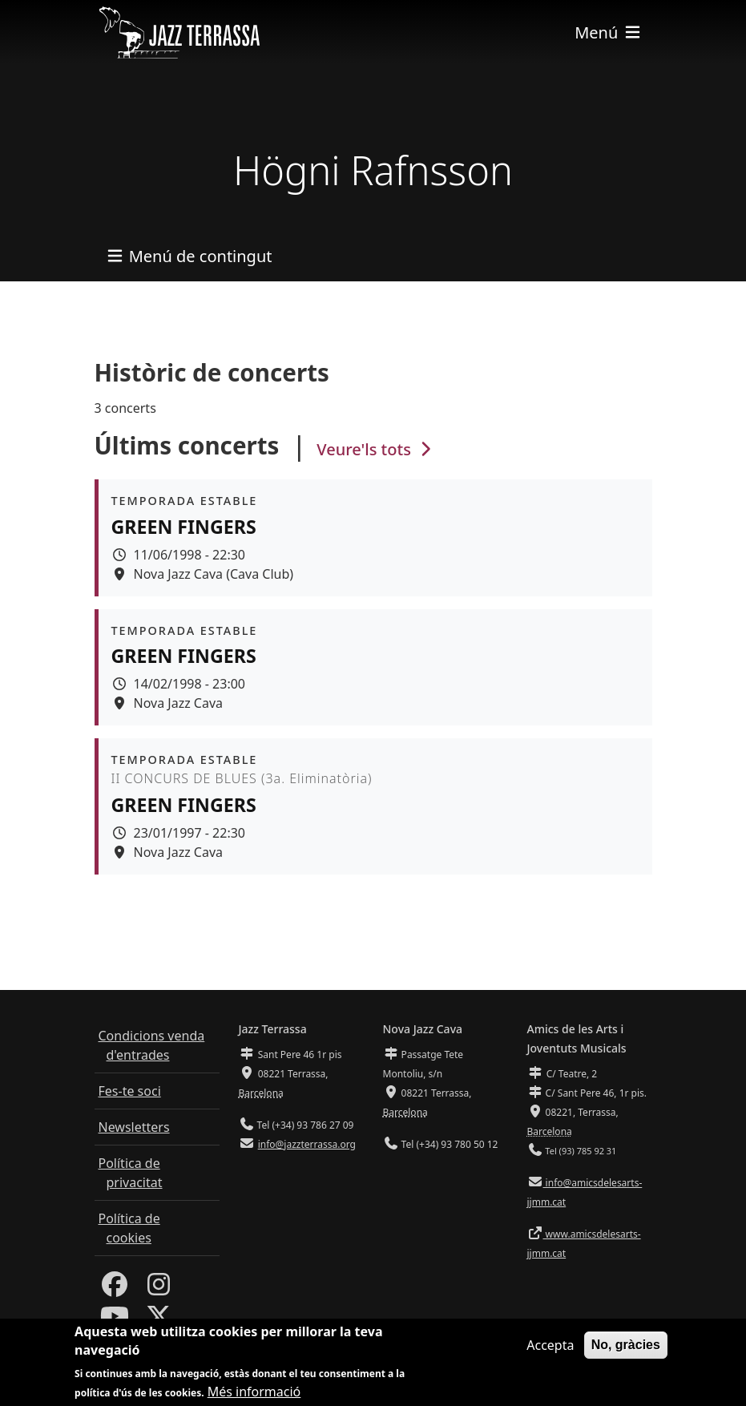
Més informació (254, 1394)
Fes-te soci (130, 1091)
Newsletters (134, 1127)
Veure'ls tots (376, 449)
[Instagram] (159, 1289)
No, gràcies (625, 1347)
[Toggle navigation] (608, 32)
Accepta (550, 1347)
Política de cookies (129, 1228)
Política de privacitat (131, 1172)
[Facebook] (115, 1289)
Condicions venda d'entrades (152, 1045)
